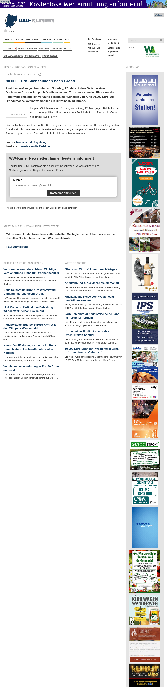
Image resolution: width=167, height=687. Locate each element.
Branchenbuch (32, 56)
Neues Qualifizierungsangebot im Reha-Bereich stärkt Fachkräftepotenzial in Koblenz (30, 349)
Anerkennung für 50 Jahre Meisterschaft (92, 283)
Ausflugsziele (49, 56)
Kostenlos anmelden (63, 193)
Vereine (47, 39)
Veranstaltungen (27, 49)
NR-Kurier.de (94, 48)
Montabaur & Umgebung (31, 142)
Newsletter (93, 51)
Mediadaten (113, 43)
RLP (67, 39)
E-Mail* (17, 179)
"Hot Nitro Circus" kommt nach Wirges (91, 269)
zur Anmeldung (18, 246)
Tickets (132, 47)
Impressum (113, 51)
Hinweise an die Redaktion (35, 146)
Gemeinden (56, 49)
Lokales (10, 48)
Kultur (58, 39)
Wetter (67, 49)
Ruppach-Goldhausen (30, 67)
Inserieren (112, 39)
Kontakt (111, 55)
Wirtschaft (33, 39)
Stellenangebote (13, 56)
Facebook (96, 39)
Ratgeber (44, 49)
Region (8, 39)
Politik (19, 39)
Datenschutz (114, 48)
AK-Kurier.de (94, 44)
